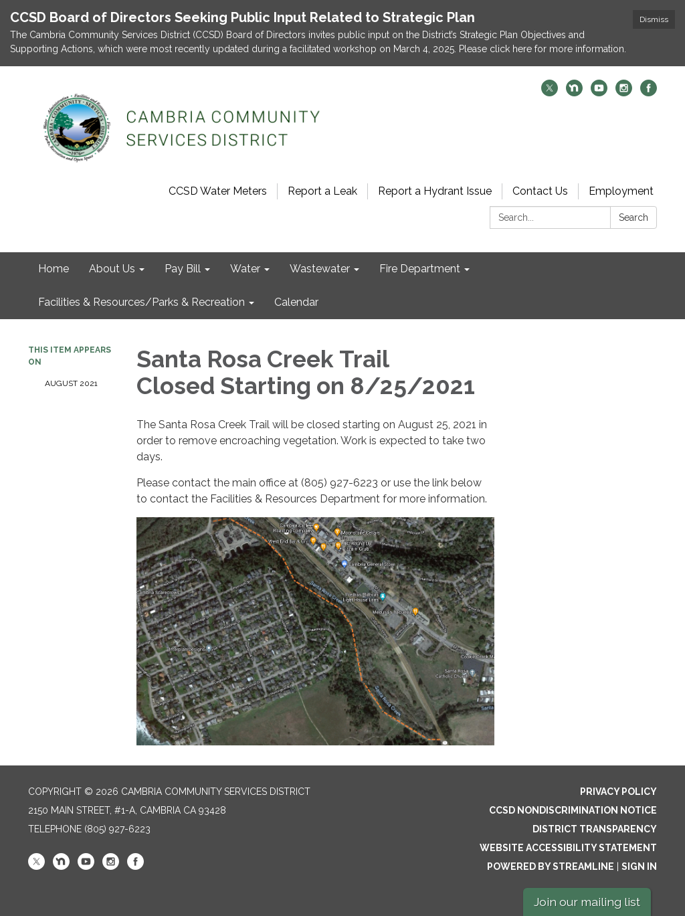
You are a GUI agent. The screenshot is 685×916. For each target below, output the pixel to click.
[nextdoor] (574, 92)
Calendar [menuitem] (296, 302)
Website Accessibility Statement (568, 847)
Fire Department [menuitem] (419, 268)
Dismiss (654, 19)
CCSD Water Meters (218, 191)
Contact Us (540, 191)
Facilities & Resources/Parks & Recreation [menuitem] (141, 302)
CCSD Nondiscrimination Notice (573, 810)
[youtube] (599, 92)
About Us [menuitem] (112, 268)
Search (633, 217)
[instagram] (623, 92)
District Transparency (594, 829)
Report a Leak (322, 191)
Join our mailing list (587, 902)
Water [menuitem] (245, 268)
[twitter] (549, 92)
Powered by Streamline (550, 866)
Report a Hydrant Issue (435, 191)
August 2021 (71, 383)
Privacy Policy (618, 791)
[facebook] (648, 92)
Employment (621, 191)
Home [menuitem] (53, 268)
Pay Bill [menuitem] (183, 268)
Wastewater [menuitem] (320, 268)
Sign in (639, 866)
